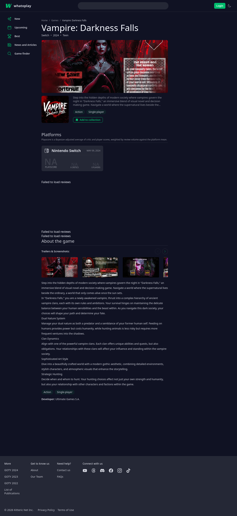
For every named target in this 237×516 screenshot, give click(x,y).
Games (54, 20)
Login (219, 5)
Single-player (96, 112)
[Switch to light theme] (229, 6)
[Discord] (102, 470)
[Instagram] (120, 470)
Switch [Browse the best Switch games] (45, 35)
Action (79, 112)
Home (45, 20)
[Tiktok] (128, 470)
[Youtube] (85, 470)
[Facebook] (111, 470)
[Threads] (93, 470)
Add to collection (88, 120)
